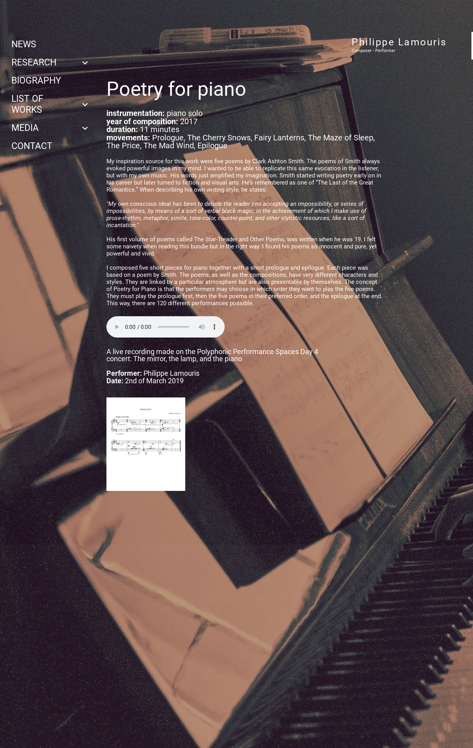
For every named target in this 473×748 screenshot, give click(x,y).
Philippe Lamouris (399, 42)
